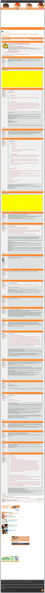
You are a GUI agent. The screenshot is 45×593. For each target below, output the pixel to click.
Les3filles (3, 90)
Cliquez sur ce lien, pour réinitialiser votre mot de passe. (20, 47)
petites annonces (37, 587)
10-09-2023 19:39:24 (6, 129)
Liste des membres (8, 38)
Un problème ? (23, 584)
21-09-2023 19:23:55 (6, 421)
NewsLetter (24, 8)
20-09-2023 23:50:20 (6, 307)
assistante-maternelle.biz (12, 587)
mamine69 (4, 214)
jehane (3, 256)
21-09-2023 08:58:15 (6, 381)
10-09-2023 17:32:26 (6, 88)
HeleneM (3, 131)
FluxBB (42, 499)
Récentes (36, 39)
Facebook (21, 8)
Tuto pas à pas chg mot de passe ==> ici (15, 51)
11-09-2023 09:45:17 (6, 280)
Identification (25, 38)
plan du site (28, 584)
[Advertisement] (22, 18)
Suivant (12, 55)
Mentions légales (8, 584)
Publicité (32, 584)
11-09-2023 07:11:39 (6, 212)
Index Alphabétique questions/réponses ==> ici (11, 52)
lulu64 (3, 140)
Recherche (16, 38)
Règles (13, 38)
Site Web (3, 64)
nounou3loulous (5, 271)
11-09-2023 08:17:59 (6, 223)
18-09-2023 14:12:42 (6, 296)
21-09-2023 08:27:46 (6, 331)
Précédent (6, 55)
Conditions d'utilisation (16, 584)
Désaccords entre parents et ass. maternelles (12, 54)
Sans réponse (41, 39)
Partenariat (37, 584)
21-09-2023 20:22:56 (6, 431)
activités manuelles (20, 587)
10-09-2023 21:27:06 (6, 138)
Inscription (20, 38)
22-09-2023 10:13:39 (6, 453)
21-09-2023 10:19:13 (6, 393)
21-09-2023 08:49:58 (6, 359)
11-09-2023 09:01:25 (6, 269)
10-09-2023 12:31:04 (6, 57)
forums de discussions (29, 587)
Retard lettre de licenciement (24, 54)
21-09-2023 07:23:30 (6, 320)
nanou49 (3, 455)
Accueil (3, 38)
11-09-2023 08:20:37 (6, 255)
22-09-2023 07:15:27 (6, 442)
